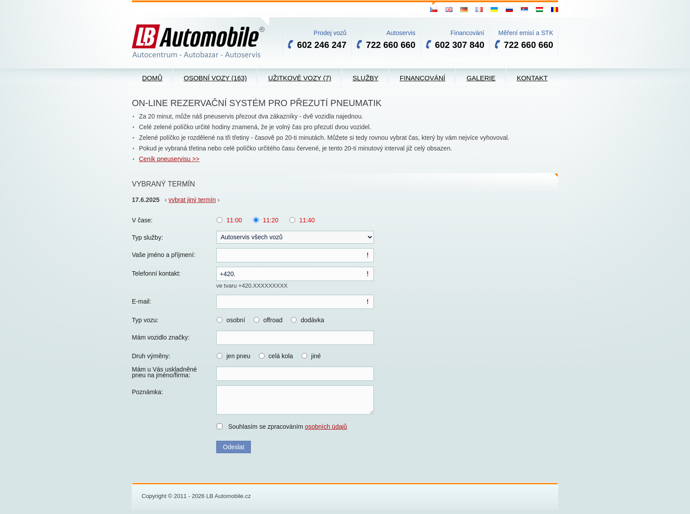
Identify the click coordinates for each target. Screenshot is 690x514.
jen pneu (238, 356)
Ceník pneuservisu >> (169, 158)
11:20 (270, 220)
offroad (272, 320)
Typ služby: (147, 237)
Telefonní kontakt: (156, 273)
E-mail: (141, 301)
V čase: (142, 220)
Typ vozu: (145, 320)
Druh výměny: (151, 356)
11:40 (307, 220)
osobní (235, 320)
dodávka (312, 320)
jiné (316, 356)
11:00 (234, 220)
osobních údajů (326, 426)
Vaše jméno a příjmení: (163, 254)
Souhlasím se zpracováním (287, 426)
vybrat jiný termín (192, 199)
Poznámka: (147, 391)
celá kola (281, 356)
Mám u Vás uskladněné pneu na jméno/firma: (164, 372)
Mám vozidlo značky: (161, 337)
